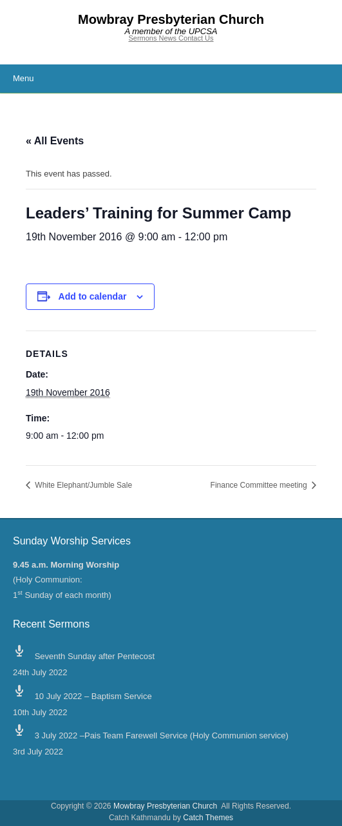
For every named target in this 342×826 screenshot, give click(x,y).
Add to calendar (93, 296)
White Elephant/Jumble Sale (82, 485)
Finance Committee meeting (260, 485)
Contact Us (195, 38)
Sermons (143, 38)
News (169, 38)
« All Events (55, 140)
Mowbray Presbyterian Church (171, 19)
